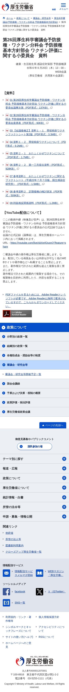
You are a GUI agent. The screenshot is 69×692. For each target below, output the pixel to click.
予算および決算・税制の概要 (23, 393)
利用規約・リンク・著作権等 (18, 619)
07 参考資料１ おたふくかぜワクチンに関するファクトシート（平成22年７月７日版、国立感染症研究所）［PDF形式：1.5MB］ (35, 179)
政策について (34, 478)
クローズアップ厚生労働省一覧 (24, 551)
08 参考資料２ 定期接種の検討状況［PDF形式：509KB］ (34, 193)
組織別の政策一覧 (17, 346)
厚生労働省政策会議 (18, 411)
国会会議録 (13, 383)
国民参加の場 (35, 446)
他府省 (9, 532)
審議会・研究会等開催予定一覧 (23, 374)
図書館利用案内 (15, 545)
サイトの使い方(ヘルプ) (19, 636)
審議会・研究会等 (17, 364)
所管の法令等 (34, 507)
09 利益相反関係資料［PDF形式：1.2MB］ (34, 203)
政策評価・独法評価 (18, 402)
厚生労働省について (34, 488)
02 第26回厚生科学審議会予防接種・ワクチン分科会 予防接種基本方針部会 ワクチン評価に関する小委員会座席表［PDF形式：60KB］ (36, 118)
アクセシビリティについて (51, 628)
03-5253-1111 (36, 678)
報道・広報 (34, 468)
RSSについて (46, 636)
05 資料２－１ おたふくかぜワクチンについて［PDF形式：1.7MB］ (35, 155)
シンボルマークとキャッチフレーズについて (18, 628)
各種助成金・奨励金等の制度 (23, 355)
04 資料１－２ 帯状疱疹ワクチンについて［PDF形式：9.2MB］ (36, 143)
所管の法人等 (13, 539)
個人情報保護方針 (49, 617)
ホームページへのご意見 (18, 644)
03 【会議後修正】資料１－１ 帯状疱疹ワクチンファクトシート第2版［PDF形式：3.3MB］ (35, 132)
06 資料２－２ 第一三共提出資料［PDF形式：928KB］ (35, 166)
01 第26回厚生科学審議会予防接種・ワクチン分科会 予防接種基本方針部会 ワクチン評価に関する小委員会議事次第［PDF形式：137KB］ (36, 103)
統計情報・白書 (34, 497)
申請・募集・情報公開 (34, 516)
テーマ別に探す (34, 459)
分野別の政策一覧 (17, 336)
